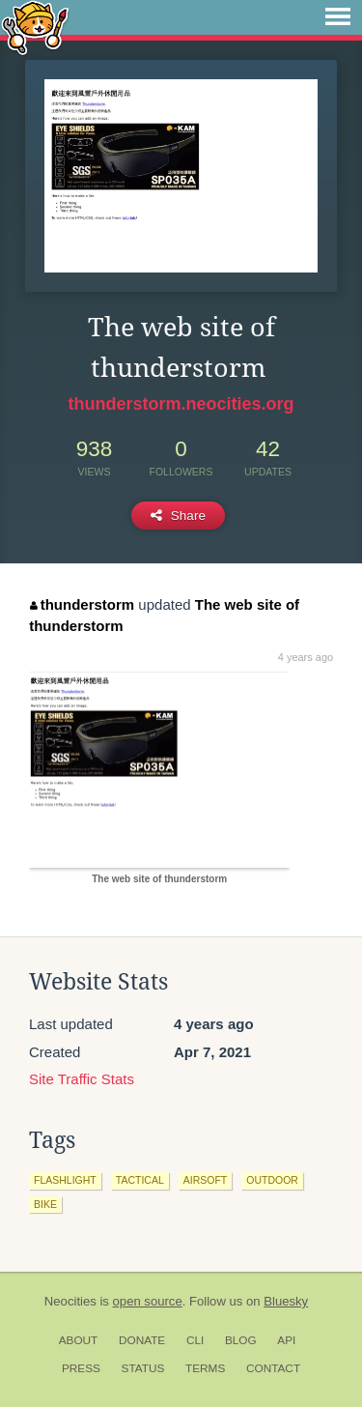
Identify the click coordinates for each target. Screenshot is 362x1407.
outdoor (272, 1180)
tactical (140, 1180)
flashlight (65, 1180)
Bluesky (286, 1301)
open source (147, 1301)
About (78, 1340)
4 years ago (305, 657)
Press (81, 1368)
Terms (205, 1368)
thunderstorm (82, 604)
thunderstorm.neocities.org (180, 404)
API (286, 1340)
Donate (142, 1340)
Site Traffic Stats (81, 1079)
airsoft (205, 1180)
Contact (273, 1368)
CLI (195, 1340)
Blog (241, 1340)
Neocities (70, 1301)
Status (143, 1368)
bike (45, 1204)
